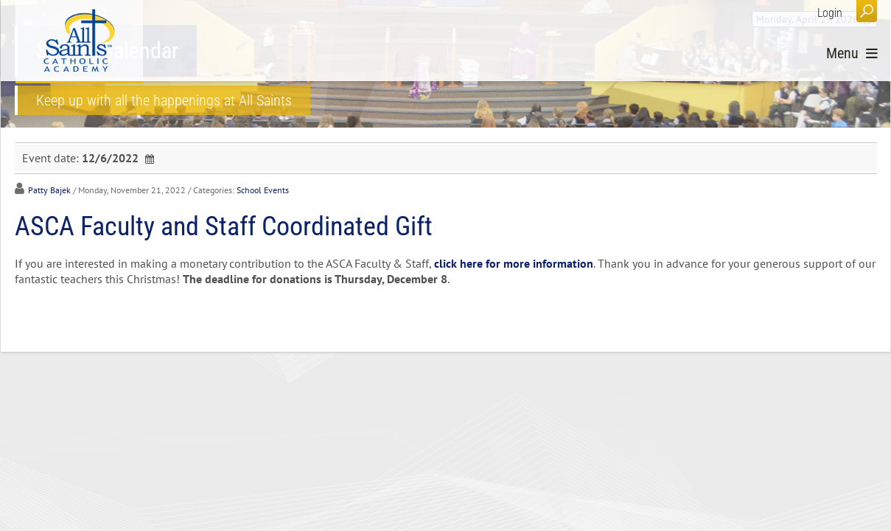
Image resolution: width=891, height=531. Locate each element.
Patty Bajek (49, 189)
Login (829, 13)
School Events (263, 189)
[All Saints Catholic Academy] (79, 40)
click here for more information (513, 263)
